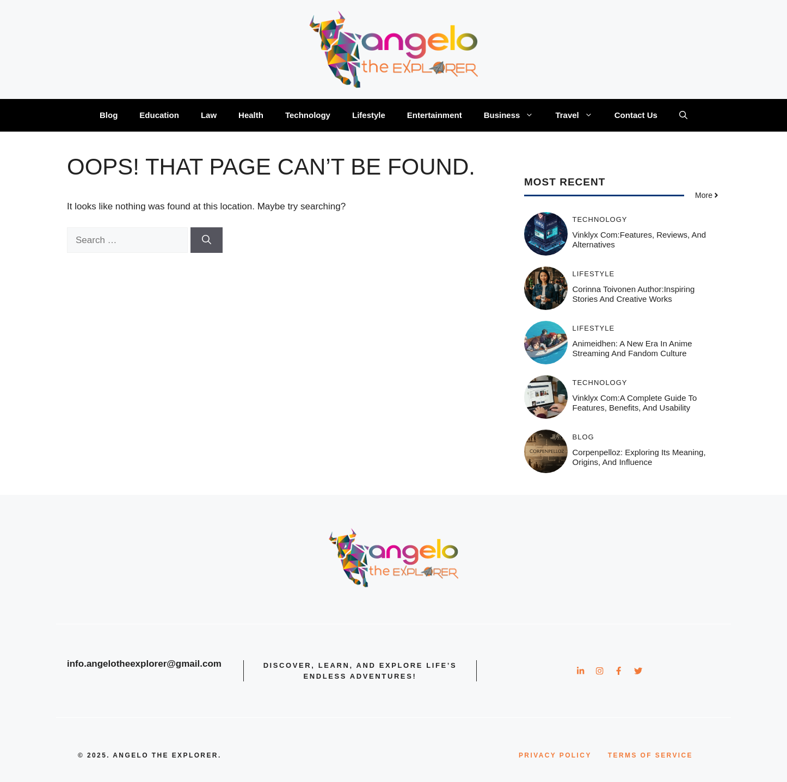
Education (159, 115)
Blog (109, 115)
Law (209, 115)
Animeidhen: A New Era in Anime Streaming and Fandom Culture (632, 348)
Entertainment (434, 115)
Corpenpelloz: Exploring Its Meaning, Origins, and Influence (639, 457)
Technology (307, 115)
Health (250, 115)
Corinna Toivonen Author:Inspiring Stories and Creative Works (634, 293)
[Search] (206, 240)
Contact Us (635, 115)
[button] (683, 115)
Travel (579, 115)
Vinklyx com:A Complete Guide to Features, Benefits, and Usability (635, 402)
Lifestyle (368, 115)
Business (514, 115)
